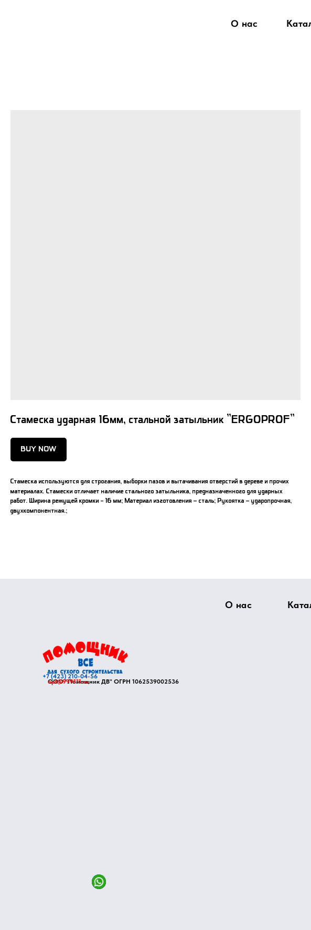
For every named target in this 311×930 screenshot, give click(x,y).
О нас (244, 23)
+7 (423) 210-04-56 (70, 676)
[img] (85, 658)
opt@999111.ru (68, 681)
